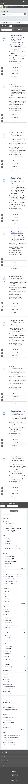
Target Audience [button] (6, 614)
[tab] (21, 29)
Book (6, 521)
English (6, 635)
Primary (7, 620)
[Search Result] (4, 38)
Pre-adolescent (8, 622)
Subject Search (8, 684)
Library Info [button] (14, 752)
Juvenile (7, 617)
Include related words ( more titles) (11, 22)
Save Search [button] (14, 511)
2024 (6, 594)
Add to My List (14, 76)
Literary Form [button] (6, 656)
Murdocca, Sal (8, 558)
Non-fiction (7, 662)
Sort (2, 28)
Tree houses (7, 543)
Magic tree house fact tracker (12, 576)
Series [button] (4, 571)
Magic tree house (9, 578)
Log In (25, 1)
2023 (6, 596)
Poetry (6, 664)
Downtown (7, 646)
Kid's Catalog (14, 779)
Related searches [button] (7, 670)
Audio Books (8, 526)
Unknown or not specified (11, 625)
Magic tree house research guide (12, 574)
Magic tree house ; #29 (10, 581)
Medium (7, 611)
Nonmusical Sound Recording (12, 528)
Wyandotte (7, 648)
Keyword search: (5, 11)
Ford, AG (7, 563)
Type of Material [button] (6, 518)
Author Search (7, 681)
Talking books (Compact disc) (11, 548)
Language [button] (5, 632)
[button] (21, 29)
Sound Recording (9, 531)
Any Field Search (8, 677)
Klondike (7, 651)
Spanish (7, 637)
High (6, 609)
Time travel (7, 541)
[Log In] (23, 1)
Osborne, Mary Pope (9, 556)
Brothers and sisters (9, 546)
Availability (9, 68)
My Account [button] (14, 761)
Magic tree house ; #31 (10, 583)
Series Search (7, 694)
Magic (6, 538)
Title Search (7, 679)
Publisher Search (8, 689)
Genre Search (7, 691)
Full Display (9, 71)
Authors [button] (5, 553)
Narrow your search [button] (8, 515)
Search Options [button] (6, 17)
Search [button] (14, 756)
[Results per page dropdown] (10, 26)
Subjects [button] (5, 535)
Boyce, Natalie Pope (9, 561)
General (7, 627)
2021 (6, 601)
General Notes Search (9, 686)
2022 (6, 599)
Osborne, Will (8, 566)
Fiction (6, 659)
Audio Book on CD (9, 523)
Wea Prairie (7, 653)
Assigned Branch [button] (7, 640)
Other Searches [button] (6, 674)
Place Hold (9, 74)
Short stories (8, 666)
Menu (2, 2)
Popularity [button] (5, 606)
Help (2, 765)
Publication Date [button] (6, 588)
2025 (6, 591)
